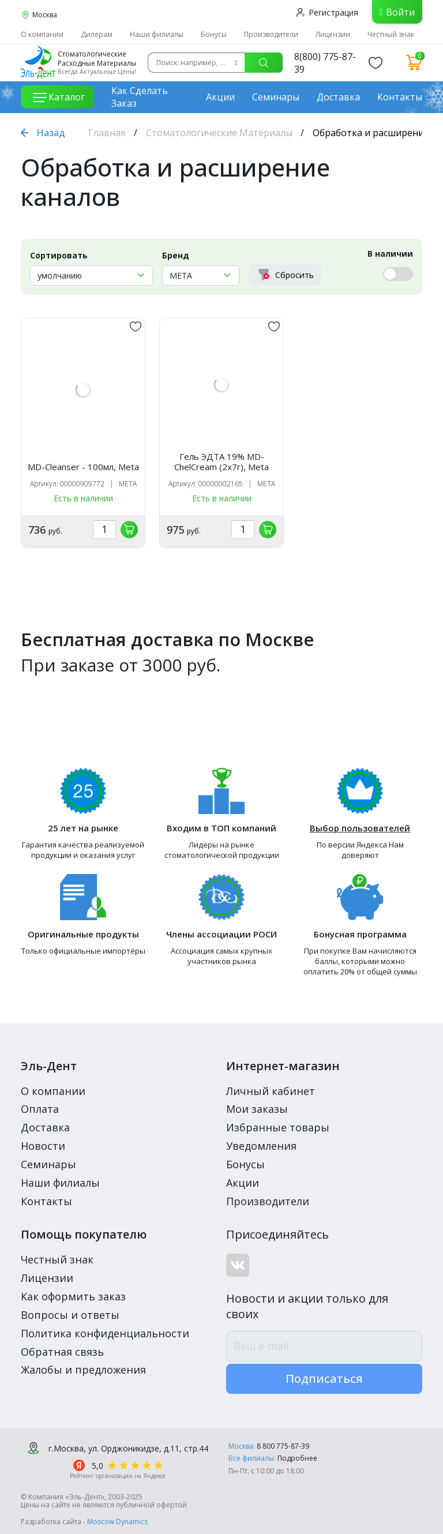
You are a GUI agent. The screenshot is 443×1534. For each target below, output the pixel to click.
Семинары (275, 97)
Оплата (40, 1109)
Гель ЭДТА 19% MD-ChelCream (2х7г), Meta (221, 461)
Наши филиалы (156, 34)
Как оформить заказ (73, 1296)
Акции (220, 97)
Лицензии (333, 34)
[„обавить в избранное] (135, 326)
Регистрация (327, 12)
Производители (271, 34)
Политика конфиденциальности (105, 1333)
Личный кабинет (270, 1091)
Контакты (399, 97)
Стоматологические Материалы (219, 132)
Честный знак (390, 34)
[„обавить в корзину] (129, 529)
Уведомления (261, 1146)
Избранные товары (277, 1127)
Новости (43, 1146)
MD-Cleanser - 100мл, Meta (83, 467)
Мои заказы (257, 1109)
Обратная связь (62, 1352)
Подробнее (297, 1458)
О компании (42, 34)
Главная (106, 132)
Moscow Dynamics (117, 1522)
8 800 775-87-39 (283, 1446)
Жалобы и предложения (83, 1370)
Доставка (338, 97)
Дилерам (96, 34)
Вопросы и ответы (70, 1315)
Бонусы (214, 34)
